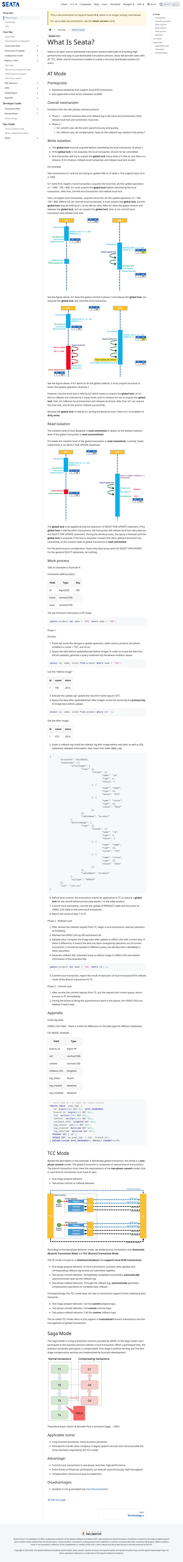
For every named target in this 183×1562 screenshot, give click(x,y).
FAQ (7, 26)
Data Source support (13, 78)
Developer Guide (12, 103)
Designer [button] (127, 4)
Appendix (9, 98)
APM (7, 88)
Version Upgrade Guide (14, 129)
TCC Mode (157, 39)
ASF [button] (139, 4)
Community (85, 4)
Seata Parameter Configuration (17, 41)
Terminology (10, 22)
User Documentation (97, 1489)
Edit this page (56, 1499)
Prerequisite (160, 18)
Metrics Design (11, 118)
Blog (96, 4)
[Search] (170, 4)
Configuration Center (14, 56)
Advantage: (159, 49)
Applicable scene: (162, 46)
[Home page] (50, 30)
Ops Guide (9, 124)
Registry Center (11, 60)
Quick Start (9, 37)
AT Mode (156, 14)
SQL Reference (11, 83)
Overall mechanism (163, 21)
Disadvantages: (161, 53)
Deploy (8, 138)
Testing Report (11, 93)
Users (104, 4)
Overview (8, 13)
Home (64, 4)
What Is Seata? (11, 18)
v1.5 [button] (72, 4)
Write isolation (161, 24)
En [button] (150, 4)
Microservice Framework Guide (18, 70)
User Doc (8, 32)
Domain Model (11, 114)
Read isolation (161, 28)
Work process (160, 31)
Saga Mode (157, 42)
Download (115, 4)
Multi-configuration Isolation (17, 133)
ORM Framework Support (15, 74)
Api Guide (9, 65)
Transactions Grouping (14, 51)
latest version (100, 21)
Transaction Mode (12, 46)
